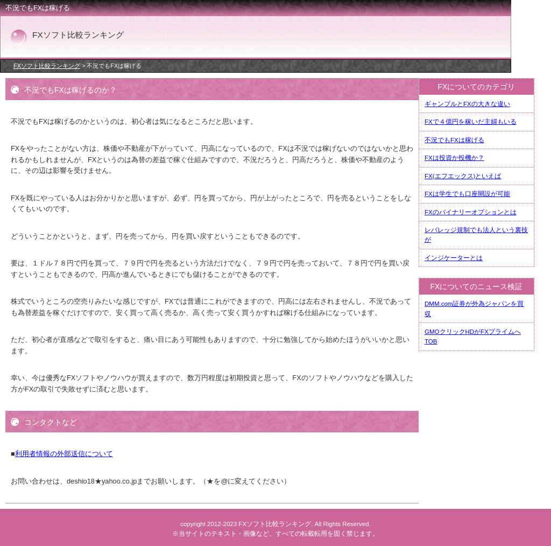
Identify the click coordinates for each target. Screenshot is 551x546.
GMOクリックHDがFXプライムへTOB (473, 336)
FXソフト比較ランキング (46, 65)
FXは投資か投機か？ (454, 158)
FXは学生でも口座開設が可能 (467, 194)
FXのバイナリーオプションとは (471, 212)
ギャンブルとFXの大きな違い (467, 104)
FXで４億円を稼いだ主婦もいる (471, 121)
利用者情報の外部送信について (64, 454)
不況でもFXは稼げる (454, 140)
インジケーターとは (454, 258)
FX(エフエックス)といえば (463, 176)
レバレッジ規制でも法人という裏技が (476, 235)
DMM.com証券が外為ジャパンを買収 (474, 308)
